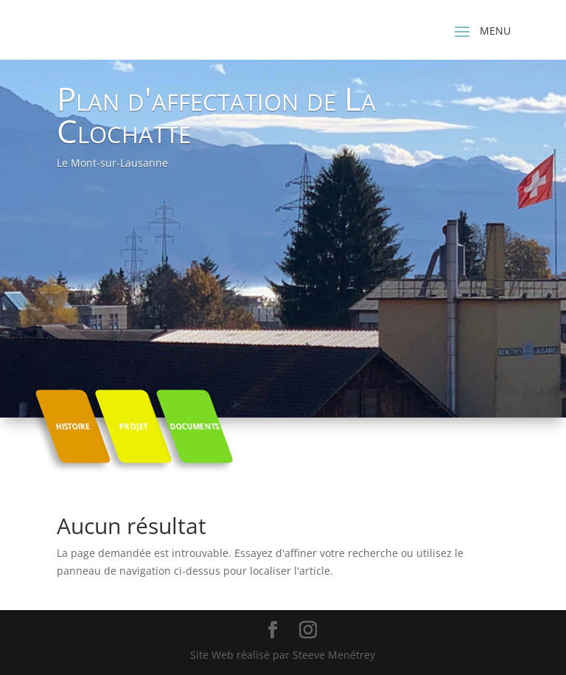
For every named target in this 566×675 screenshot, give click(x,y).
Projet (133, 426)
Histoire (72, 426)
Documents (194, 426)
